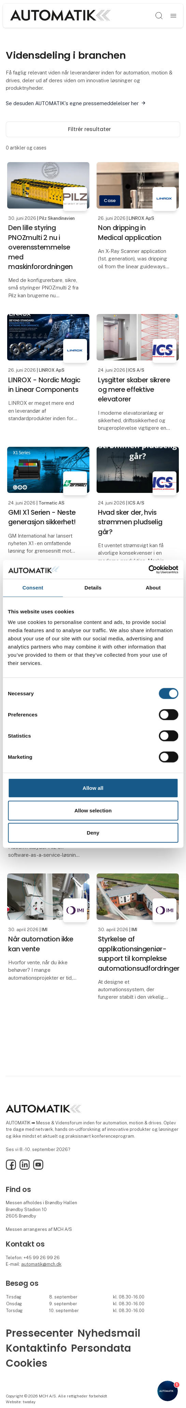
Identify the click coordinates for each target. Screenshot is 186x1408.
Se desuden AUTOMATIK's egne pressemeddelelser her (72, 103)
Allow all (93, 788)
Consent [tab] (33, 588)
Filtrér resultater (93, 129)
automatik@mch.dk (41, 1264)
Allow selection (93, 810)
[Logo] (60, 16)
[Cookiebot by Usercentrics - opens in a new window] (148, 569)
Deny (93, 833)
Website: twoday (20, 1401)
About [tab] (153, 588)
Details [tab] (93, 588)
